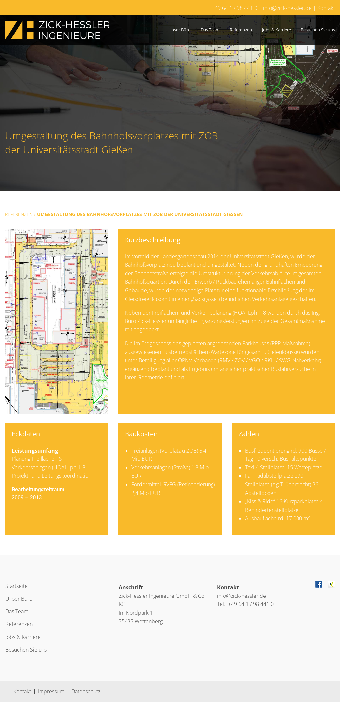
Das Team (210, 30)
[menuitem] (179, 30)
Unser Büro (179, 30)
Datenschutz (85, 691)
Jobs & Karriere (276, 30)
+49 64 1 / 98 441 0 (234, 8)
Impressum (51, 691)
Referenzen (241, 30)
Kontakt (326, 8)
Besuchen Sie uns (318, 30)
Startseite (16, 586)
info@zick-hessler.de (287, 8)
